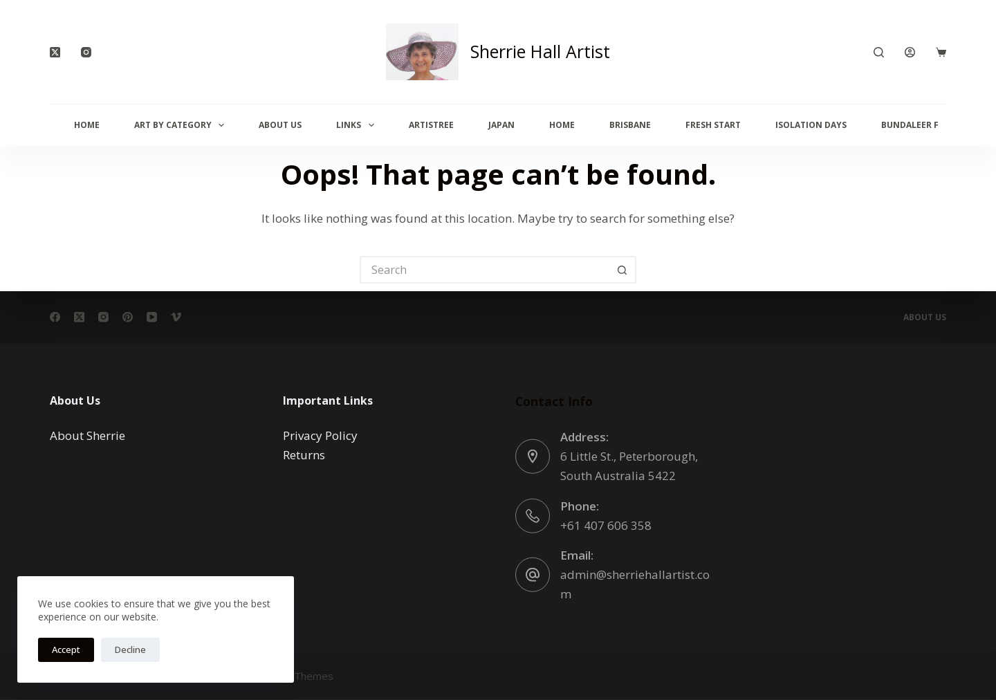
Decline (130, 649)
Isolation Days (811, 125)
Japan (501, 125)
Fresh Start (713, 125)
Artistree (431, 125)
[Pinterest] (127, 317)
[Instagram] (86, 52)
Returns (304, 455)
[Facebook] (55, 317)
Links (357, 125)
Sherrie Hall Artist (540, 51)
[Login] (910, 52)
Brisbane (630, 125)
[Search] (879, 52)
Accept (66, 649)
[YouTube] (152, 317)
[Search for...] (484, 270)
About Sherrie (87, 435)
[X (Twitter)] (55, 52)
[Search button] (622, 270)
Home (87, 125)
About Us (280, 125)
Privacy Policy (320, 435)
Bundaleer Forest (923, 125)
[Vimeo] (176, 317)
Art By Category (182, 125)
